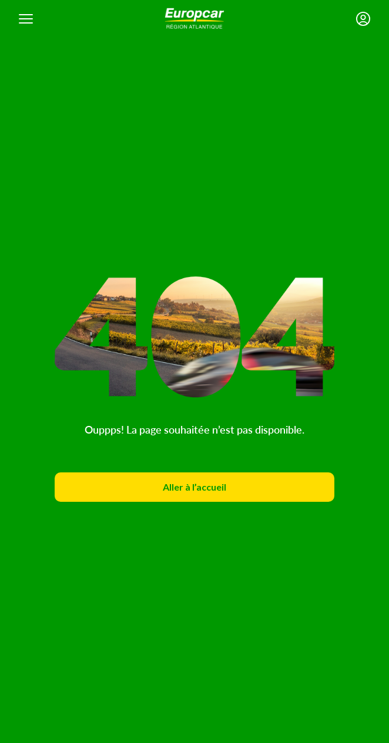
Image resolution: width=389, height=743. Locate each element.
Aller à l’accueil (194, 486)
